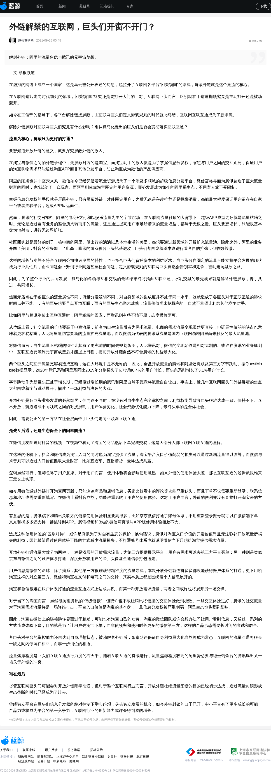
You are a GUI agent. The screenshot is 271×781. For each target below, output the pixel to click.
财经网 (74, 761)
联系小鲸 (29, 750)
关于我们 (6, 750)
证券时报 (126, 756)
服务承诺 (74, 750)
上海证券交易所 (67, 756)
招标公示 (96, 750)
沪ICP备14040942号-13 (96, 770)
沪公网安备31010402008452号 (131, 770)
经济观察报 (26, 761)
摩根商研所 (26, 40)
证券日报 (43, 761)
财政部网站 (26, 756)
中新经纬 (59, 761)
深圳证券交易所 (93, 756)
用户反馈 (51, 750)
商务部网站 (45, 756)
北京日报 (142, 756)
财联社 (112, 756)
